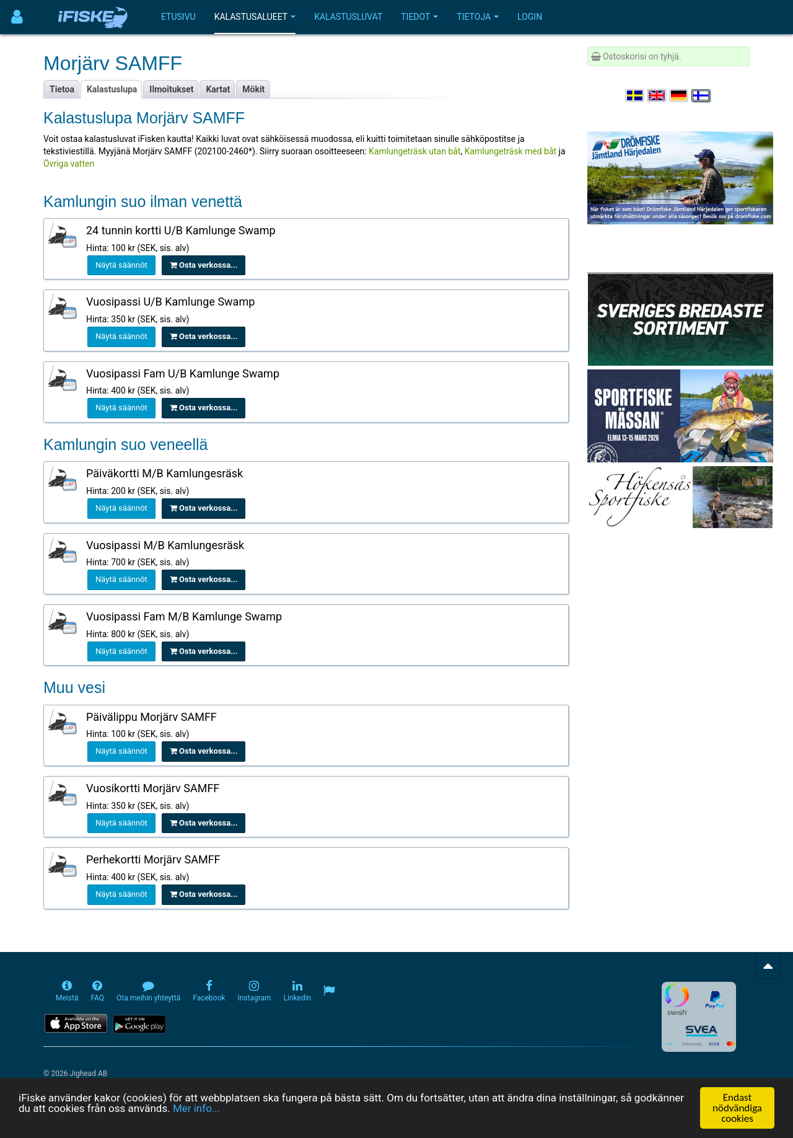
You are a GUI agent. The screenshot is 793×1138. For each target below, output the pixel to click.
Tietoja (478, 17)
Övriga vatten (68, 164)
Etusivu (178, 17)
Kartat (218, 89)
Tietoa (62, 89)
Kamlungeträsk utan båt (414, 151)
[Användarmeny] (17, 17)
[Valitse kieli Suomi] (701, 95)
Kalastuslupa (112, 89)
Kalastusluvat (348, 17)
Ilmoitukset (171, 89)
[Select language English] (657, 95)
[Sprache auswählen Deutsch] (679, 95)
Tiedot (419, 17)
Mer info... (196, 1109)
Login (529, 17)
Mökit (253, 89)
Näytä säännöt (121, 265)
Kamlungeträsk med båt (510, 151)
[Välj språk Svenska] (635, 95)
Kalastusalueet (255, 17)
